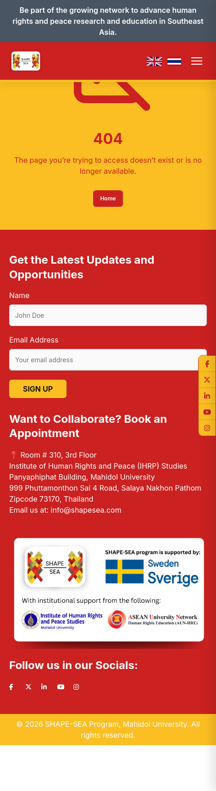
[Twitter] (207, 379)
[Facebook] (207, 363)
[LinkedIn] (207, 395)
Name (19, 295)
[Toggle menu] (197, 61)
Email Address (33, 339)
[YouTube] (207, 412)
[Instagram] (207, 428)
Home (108, 198)
